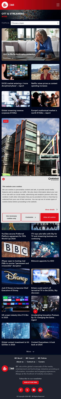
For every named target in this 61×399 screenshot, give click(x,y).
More (28, 351)
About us (19, 362)
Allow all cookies (49, 217)
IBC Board (18, 358)
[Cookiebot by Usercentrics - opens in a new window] (50, 179)
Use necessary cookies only (11, 217)
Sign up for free (30, 382)
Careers (42, 362)
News (6, 121)
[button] (57, 5)
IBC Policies (42, 358)
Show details (50, 209)
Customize (31, 217)
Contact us (31, 362)
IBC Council (30, 358)
